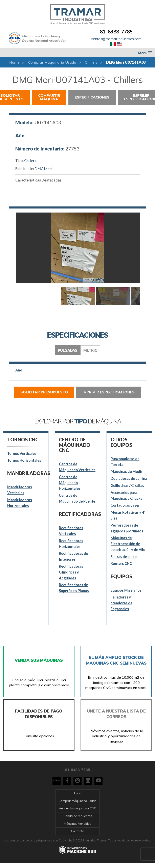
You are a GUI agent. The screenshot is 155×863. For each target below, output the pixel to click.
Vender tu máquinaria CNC (77, 808)
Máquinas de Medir (126, 471)
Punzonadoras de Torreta (125, 461)
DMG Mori (43, 168)
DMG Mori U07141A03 (126, 62)
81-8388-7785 (116, 32)
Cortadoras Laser (125, 505)
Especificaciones (92, 97)
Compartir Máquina (49, 97)
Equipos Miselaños (126, 590)
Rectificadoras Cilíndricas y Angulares (71, 572)
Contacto (77, 831)
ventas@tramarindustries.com (116, 38)
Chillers (91, 62)
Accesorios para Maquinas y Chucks (126, 495)
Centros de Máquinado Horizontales (70, 483)
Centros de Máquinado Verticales (77, 467)
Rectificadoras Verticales (71, 531)
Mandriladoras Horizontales (19, 503)
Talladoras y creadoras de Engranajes (121, 603)
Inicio (77, 793)
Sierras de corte (124, 556)
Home (14, 62)
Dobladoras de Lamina (129, 478)
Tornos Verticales (22, 453)
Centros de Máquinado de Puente (77, 498)
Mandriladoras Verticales (19, 490)
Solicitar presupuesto (44, 392)
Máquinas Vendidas (77, 824)
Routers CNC (121, 563)
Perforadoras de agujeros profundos (127, 528)
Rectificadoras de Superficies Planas (74, 588)
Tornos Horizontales (24, 460)
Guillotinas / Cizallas (127, 485)
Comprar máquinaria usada (52, 62)
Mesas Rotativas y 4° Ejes (128, 515)
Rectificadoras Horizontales (71, 543)
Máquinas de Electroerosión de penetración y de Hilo (128, 544)
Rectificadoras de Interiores (73, 556)
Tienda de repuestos (77, 816)
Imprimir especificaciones (109, 392)
